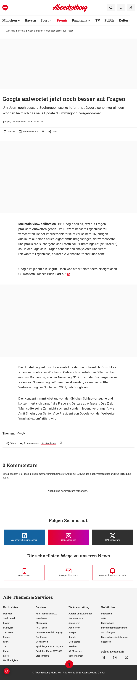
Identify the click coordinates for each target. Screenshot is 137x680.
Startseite (10, 30)
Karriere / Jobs (75, 618)
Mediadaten (74, 642)
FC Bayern (8, 627)
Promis (62, 20)
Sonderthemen (75, 656)
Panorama (79, 20)
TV (97, 20)
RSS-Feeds (41, 627)
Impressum (106, 613)
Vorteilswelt (42, 642)
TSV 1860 (8, 632)
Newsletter (41, 618)
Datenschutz (107, 623)
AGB (103, 618)
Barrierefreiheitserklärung (114, 627)
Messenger (41, 623)
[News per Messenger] (24, 572)
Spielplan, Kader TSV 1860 (49, 651)
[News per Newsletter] (68, 572)
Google (68, 224)
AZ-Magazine (75, 651)
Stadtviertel (9, 618)
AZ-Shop (72, 646)
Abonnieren (74, 623)
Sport (45, 20)
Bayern (30, 20)
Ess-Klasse (41, 637)
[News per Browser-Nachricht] (112, 572)
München (9, 20)
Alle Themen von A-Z (46, 613)
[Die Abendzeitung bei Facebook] (24, 537)
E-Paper (72, 632)
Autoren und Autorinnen (80, 613)
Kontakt (72, 637)
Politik (109, 20)
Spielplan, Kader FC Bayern (49, 646)
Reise (6, 656)
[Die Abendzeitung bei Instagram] (68, 537)
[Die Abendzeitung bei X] (112, 537)
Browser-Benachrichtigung (49, 632)
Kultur (123, 20)
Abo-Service (74, 627)
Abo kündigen (108, 632)
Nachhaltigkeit (10, 660)
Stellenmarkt (42, 656)
